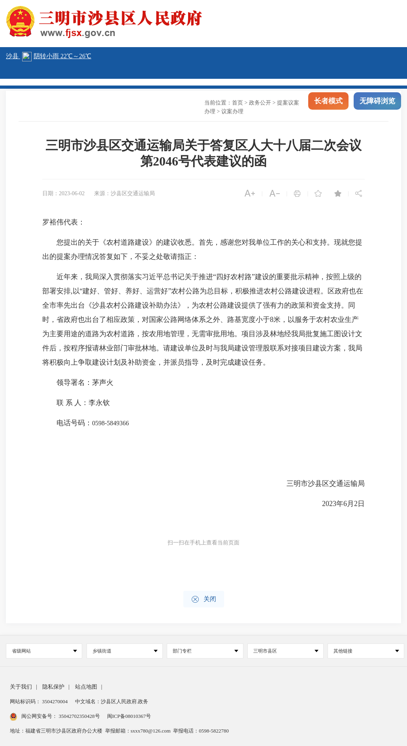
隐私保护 (53, 687)
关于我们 (21, 687)
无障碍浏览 (377, 106)
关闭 (203, 599)
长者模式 (328, 106)
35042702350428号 (79, 716)
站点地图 (86, 687)
